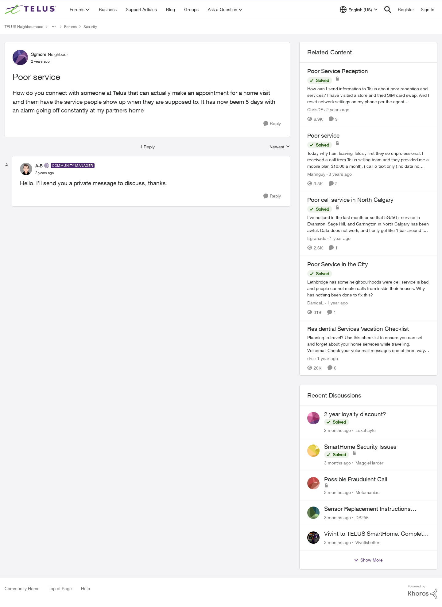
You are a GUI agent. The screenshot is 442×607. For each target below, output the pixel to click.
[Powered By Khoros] (422, 592)
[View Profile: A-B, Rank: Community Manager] (26, 169)
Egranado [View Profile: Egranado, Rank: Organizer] (316, 238)
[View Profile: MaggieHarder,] (313, 450)
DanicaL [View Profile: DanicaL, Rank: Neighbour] (315, 302)
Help (85, 588)
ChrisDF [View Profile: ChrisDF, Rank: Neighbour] (315, 109)
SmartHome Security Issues (360, 446)
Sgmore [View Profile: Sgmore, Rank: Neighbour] (38, 54)
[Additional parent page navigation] (53, 26)
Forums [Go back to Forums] (70, 26)
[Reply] (272, 123)
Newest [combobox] (279, 147)
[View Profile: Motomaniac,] (313, 483)
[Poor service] (44, 173)
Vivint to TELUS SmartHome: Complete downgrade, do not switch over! (375, 534)
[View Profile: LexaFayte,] (313, 418)
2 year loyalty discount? (355, 414)
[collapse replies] (6, 165)
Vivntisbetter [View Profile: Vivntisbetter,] (367, 542)
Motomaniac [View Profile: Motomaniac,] (367, 492)
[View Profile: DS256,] (313, 513)
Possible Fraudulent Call (355, 479)
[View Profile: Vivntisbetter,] (313, 537)
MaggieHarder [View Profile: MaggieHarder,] (369, 462)
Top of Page (60, 588)
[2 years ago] (336, 109)
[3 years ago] (339, 173)
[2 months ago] (337, 430)
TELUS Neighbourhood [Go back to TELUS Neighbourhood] (24, 26)
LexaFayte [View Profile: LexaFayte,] (365, 430)
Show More (368, 560)
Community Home (22, 588)
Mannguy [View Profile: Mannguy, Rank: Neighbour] (316, 173)
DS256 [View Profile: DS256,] (362, 517)
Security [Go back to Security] (90, 26)
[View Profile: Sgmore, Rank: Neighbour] (20, 57)
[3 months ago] (337, 463)
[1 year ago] (339, 238)
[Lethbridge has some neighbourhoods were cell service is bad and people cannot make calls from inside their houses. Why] (368, 288)
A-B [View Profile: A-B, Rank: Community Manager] (39, 165)
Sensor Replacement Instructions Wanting (367, 509)
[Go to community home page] (31, 9)
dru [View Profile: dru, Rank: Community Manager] (310, 358)
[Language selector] (358, 9)
